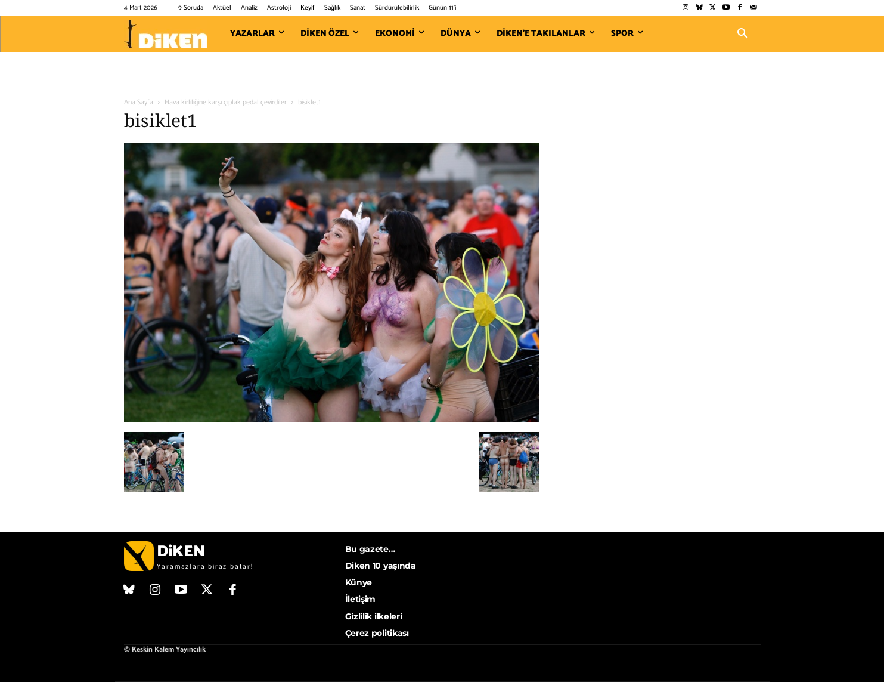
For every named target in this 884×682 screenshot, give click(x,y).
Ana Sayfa (138, 102)
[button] (743, 34)
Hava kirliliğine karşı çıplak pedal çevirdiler (226, 102)
